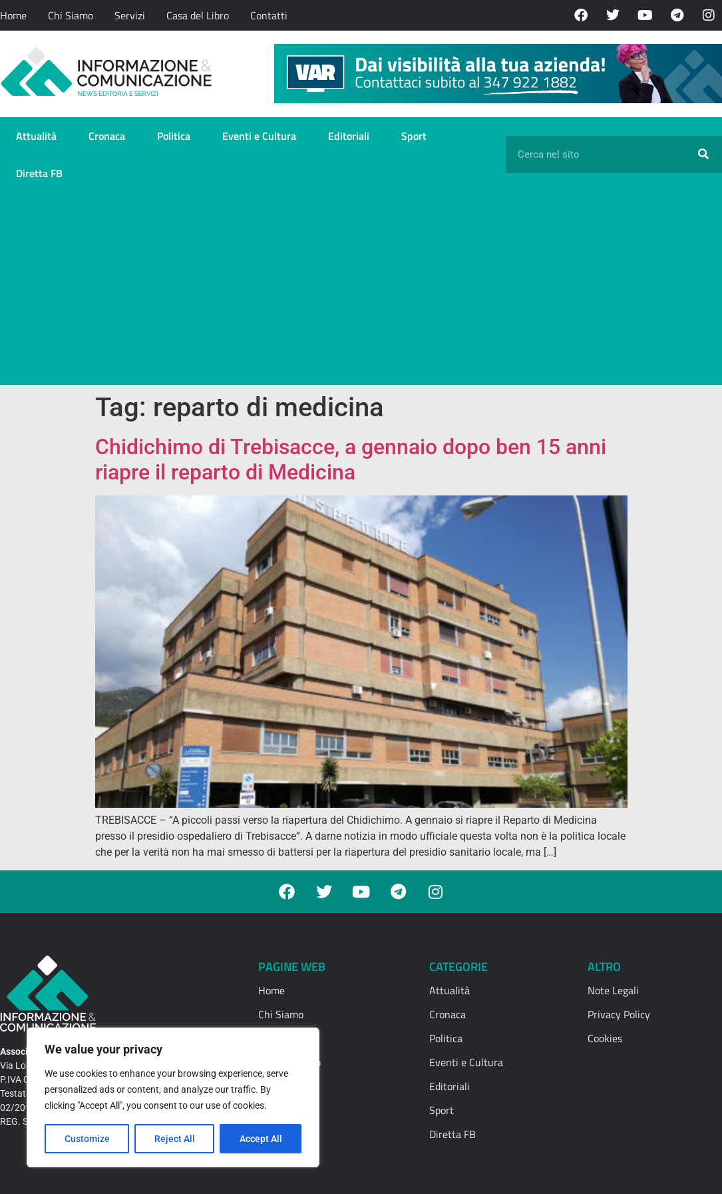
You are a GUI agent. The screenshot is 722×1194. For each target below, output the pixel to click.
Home (13, 15)
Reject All (174, 1138)
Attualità (36, 136)
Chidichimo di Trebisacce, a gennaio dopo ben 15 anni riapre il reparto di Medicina (350, 459)
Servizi (129, 15)
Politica (173, 136)
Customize (87, 1138)
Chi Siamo (70, 15)
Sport (414, 136)
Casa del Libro (197, 15)
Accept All (261, 1138)
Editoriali (348, 136)
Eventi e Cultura (259, 136)
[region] (173, 1097)
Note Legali (613, 990)
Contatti (268, 15)
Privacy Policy (619, 1014)
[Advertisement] (361, 291)
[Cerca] (703, 154)
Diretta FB (39, 173)
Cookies (605, 1038)
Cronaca (107, 136)
